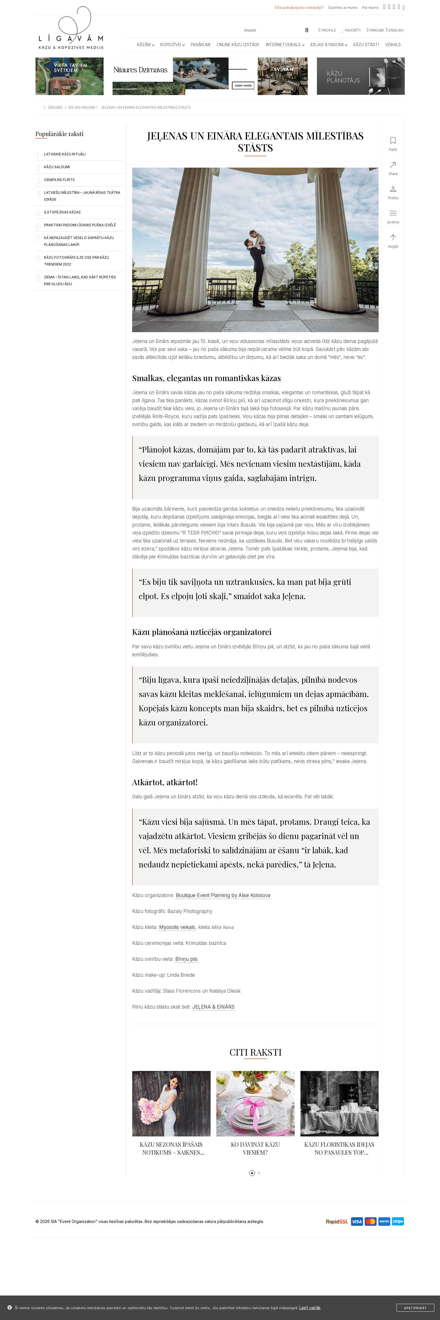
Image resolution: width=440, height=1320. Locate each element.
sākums (55, 107)
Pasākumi (200, 44)
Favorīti (351, 30)
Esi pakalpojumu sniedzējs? (300, 7)
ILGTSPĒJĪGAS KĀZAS (62, 212)
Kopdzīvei (172, 44)
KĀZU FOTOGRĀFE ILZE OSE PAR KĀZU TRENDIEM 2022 (76, 260)
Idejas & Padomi (328, 44)
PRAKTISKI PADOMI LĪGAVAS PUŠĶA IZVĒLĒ (80, 225)
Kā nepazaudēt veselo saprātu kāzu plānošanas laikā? (79, 241)
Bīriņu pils (186, 959)
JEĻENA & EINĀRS (213, 1007)
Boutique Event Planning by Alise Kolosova (223, 895)
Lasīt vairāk (310, 1307)
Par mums (370, 7)
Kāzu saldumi (57, 167)
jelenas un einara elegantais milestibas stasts (146, 107)
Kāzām (145, 44)
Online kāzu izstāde (238, 44)
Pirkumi (375, 30)
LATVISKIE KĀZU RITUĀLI (65, 154)
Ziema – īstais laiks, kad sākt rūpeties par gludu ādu (80, 280)
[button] (252, 1173)
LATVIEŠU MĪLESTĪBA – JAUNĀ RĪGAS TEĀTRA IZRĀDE (82, 196)
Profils (327, 30)
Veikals (393, 44)
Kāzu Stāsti (366, 44)
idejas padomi (82, 107)
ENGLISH (395, 30)
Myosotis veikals (177, 927)
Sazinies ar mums (343, 7)
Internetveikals (285, 44)
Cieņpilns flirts (59, 180)
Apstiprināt (415, 1308)
